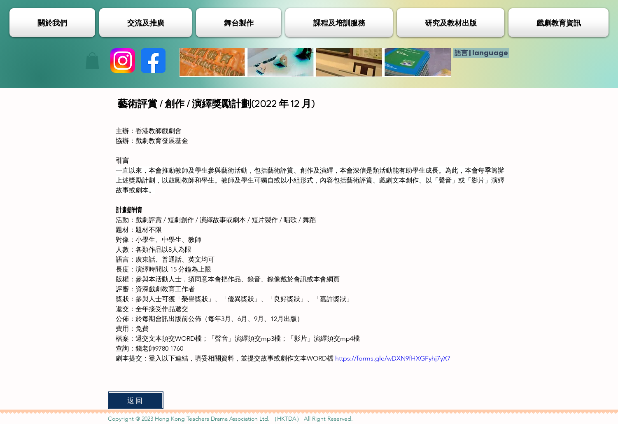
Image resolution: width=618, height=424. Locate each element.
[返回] (135, 400)
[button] (92, 60)
